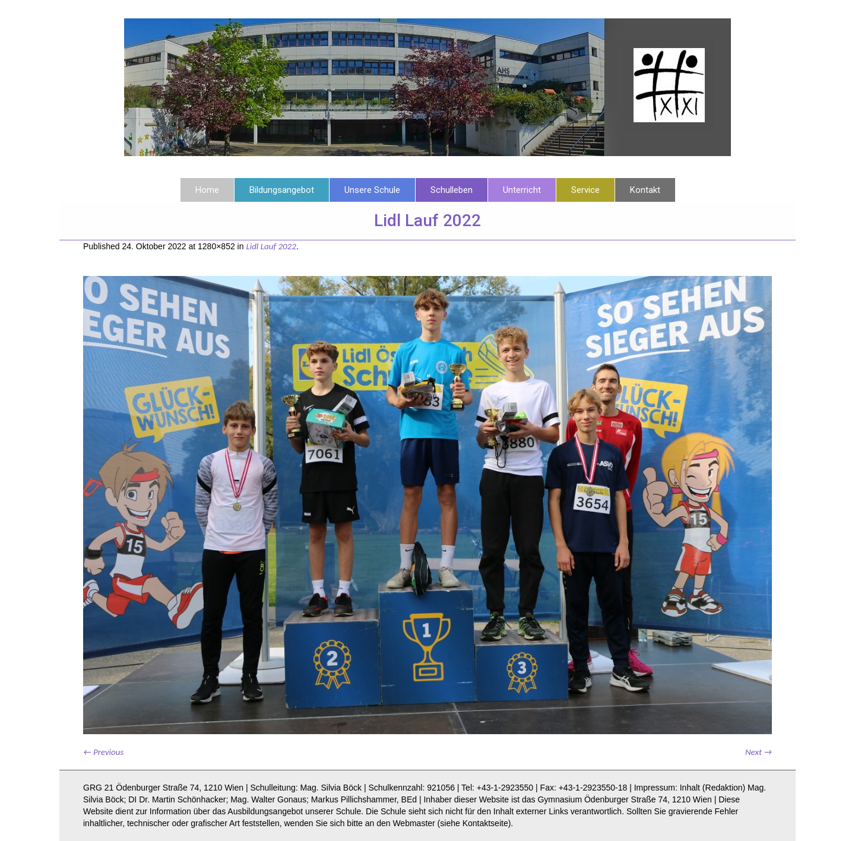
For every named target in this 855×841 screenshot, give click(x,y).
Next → (758, 752)
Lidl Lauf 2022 (271, 246)
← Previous (103, 752)
